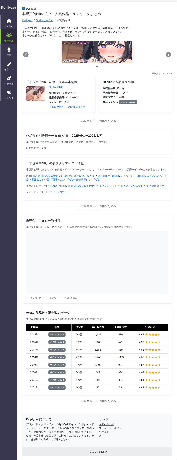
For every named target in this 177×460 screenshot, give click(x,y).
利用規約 (104, 432)
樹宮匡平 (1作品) (114, 185)
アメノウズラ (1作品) (137, 185)
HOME (8, 23)
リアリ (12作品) (56, 192)
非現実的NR (56, 87)
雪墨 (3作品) (75, 185)
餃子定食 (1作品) (93, 185)
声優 (9, 51)
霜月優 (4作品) (40, 175)
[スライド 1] (97, 66)
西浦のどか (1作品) (63, 179)
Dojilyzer (27, 20)
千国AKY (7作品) (57, 185)
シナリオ (9, 80)
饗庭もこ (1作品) (41, 179)
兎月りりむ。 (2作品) (133, 175)
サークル (9, 37)
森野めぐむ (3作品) (61, 175)
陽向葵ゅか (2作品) (108, 175)
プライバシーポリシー (111, 428)
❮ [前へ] (26, 54)
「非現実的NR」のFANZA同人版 (67, 107)
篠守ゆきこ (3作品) (84, 175)
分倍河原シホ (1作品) (88, 179)
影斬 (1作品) (158, 185)
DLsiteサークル (44, 20)
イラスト (9, 66)
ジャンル (9, 94)
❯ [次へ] (168, 54)
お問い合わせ (106, 424)
